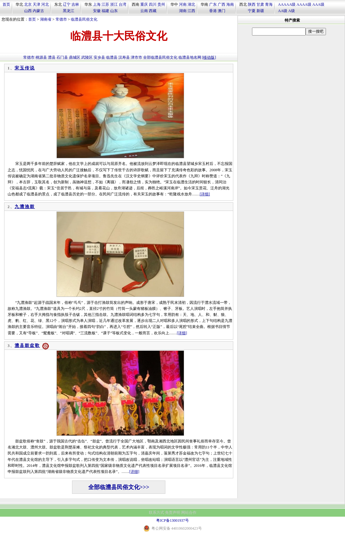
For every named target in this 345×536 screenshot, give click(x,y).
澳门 (221, 11)
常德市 (61, 19)
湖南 (183, 11)
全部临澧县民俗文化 (160, 57)
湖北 (191, 4)
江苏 (105, 4)
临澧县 (111, 57)
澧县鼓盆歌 (27, 345)
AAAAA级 (286, 4)
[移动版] (209, 57)
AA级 (282, 11)
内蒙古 (38, 11)
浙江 (114, 4)
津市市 (136, 57)
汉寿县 (124, 57)
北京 (28, 4)
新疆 (260, 11)
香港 (213, 11)
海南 (230, 4)
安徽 (97, 11)
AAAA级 (303, 4)
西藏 (152, 11)
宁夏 (251, 11)
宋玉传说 (25, 68)
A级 (291, 11)
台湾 (122, 4)
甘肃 (260, 4)
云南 (144, 11)
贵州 (161, 4)
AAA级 (318, 4)
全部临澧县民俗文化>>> (118, 487)
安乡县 (99, 57)
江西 (191, 11)
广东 (213, 4)
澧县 (52, 57)
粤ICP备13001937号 (172, 520)
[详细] (205, 194)
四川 (152, 4)
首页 (6, 4)
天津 (36, 4)
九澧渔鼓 (25, 206)
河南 (183, 4)
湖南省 (45, 19)
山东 (114, 11)
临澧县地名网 (189, 57)
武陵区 (87, 57)
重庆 (144, 4)
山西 (28, 11)
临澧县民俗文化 (84, 19)
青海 (269, 4)
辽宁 (66, 4)
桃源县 (41, 57)
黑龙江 (68, 11)
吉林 (75, 4)
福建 (105, 11)
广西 (221, 4)
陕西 (251, 4)
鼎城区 (74, 57)
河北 (45, 4)
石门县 (62, 57)
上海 (97, 4)
